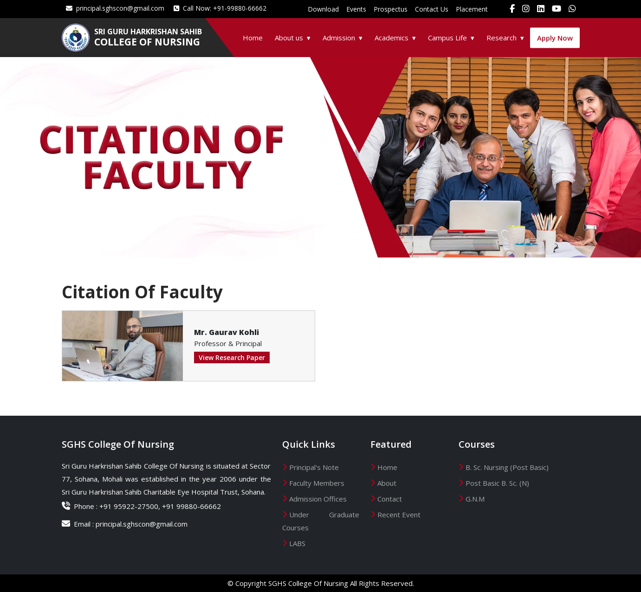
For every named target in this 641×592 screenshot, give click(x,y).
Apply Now (555, 39)
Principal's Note (314, 467)
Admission (339, 37)
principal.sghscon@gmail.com (115, 8)
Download (323, 9)
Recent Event (399, 514)
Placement (472, 9)
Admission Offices (318, 498)
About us (289, 37)
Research (501, 37)
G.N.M (475, 498)
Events (356, 9)
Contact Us (431, 9)
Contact (389, 498)
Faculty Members (316, 483)
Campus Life (447, 37)
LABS (297, 543)
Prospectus (391, 9)
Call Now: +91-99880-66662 (220, 8)
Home (253, 37)
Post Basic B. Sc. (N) (497, 483)
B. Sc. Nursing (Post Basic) (507, 467)
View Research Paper (232, 357)
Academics (391, 37)
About (386, 483)
